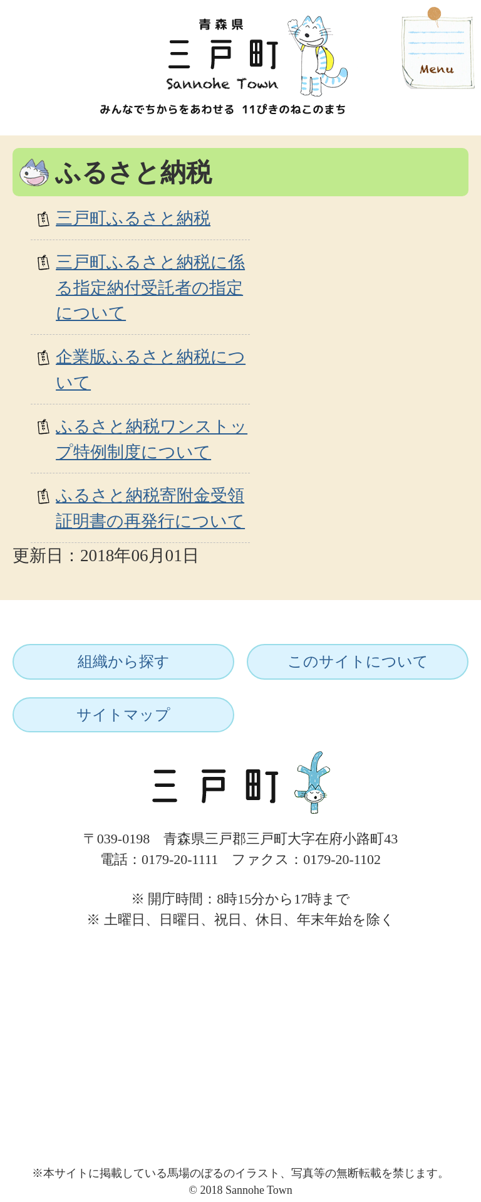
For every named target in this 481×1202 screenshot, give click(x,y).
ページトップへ (429, 943)
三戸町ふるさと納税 (133, 218)
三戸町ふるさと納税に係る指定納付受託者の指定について (150, 288)
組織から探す (124, 661)
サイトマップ (123, 715)
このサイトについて (357, 661)
